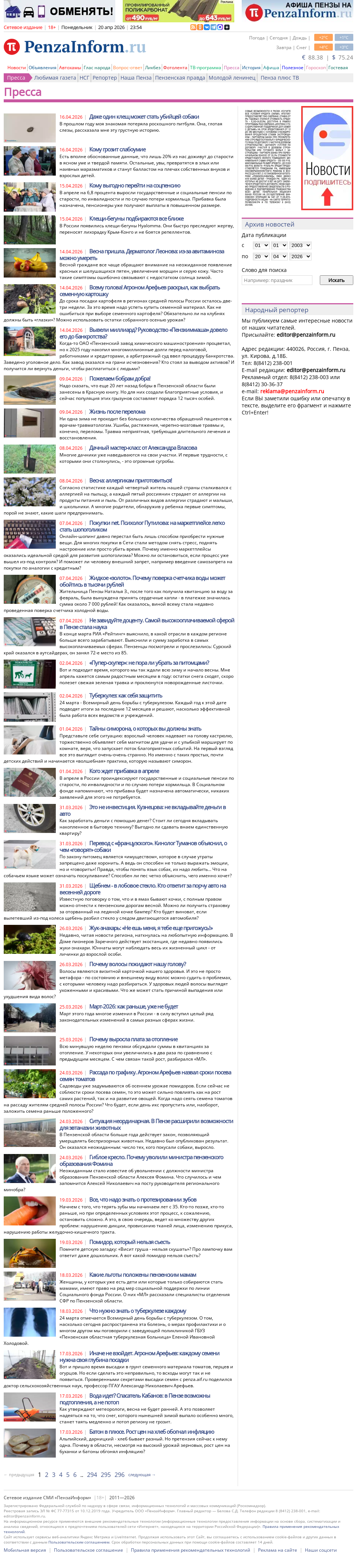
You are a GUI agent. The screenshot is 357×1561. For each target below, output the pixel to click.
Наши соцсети (321, 1550)
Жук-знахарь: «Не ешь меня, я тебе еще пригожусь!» (150, 928)
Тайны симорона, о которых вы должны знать (145, 728)
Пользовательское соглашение (88, 1550)
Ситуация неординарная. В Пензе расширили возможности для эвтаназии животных (146, 1124)
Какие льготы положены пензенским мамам (142, 1274)
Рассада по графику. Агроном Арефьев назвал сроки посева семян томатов (145, 1075)
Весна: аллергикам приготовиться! (130, 480)
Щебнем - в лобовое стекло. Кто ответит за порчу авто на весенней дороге (143, 889)
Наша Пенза (136, 77)
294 (92, 1475)
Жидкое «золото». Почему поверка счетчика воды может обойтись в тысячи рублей (142, 581)
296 (120, 1475)
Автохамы (70, 67)
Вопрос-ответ (127, 67)
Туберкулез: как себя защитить (125, 695)
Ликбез (153, 67)
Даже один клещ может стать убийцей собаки (144, 116)
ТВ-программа (205, 67)
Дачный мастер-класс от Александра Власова (143, 447)
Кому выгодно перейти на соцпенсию (134, 185)
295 (106, 1475)
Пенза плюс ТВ (280, 77)
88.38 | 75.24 (327, 57)
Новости (16, 67)
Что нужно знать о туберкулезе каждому (137, 1310)
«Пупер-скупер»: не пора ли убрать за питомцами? (149, 662)
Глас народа (97, 67)
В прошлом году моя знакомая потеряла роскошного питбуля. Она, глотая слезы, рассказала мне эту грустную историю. (141, 127)
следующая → (142, 1474)
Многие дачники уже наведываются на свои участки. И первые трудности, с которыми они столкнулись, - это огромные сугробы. (144, 458)
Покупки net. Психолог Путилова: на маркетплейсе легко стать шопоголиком (142, 526)
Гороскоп (316, 67)
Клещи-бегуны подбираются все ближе (136, 218)
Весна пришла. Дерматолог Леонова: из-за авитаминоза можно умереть (142, 254)
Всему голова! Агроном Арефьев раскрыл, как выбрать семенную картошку (140, 290)
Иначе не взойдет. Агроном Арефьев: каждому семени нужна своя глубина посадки (139, 1356)
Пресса (231, 67)
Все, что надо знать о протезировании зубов (142, 1199)
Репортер (105, 77)
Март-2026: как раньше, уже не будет (133, 1006)
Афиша (271, 67)
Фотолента (175, 67)
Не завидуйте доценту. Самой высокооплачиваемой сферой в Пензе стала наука (147, 623)
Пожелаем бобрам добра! (119, 378)
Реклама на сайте (277, 1550)
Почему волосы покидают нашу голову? (137, 964)
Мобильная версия (25, 1550)
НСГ (84, 77)
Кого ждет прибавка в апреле (124, 771)
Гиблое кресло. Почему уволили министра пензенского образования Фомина (141, 1160)
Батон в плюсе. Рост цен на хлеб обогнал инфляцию (151, 1431)
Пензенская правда (180, 77)
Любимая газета (55, 77)
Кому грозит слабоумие (117, 149)
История (251, 67)
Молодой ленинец (232, 77)
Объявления (43, 67)
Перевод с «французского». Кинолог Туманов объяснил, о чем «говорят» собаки (143, 846)
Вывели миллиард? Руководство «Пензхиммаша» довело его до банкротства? (143, 333)
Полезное (292, 67)
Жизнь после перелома (117, 411)
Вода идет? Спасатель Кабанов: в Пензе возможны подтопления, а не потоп (135, 1399)
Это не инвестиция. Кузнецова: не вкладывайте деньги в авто (143, 810)
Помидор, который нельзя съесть (129, 1242)
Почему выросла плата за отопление (133, 1039)
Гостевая (338, 67)
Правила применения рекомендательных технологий (190, 1550)
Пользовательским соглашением (78, 1542)
